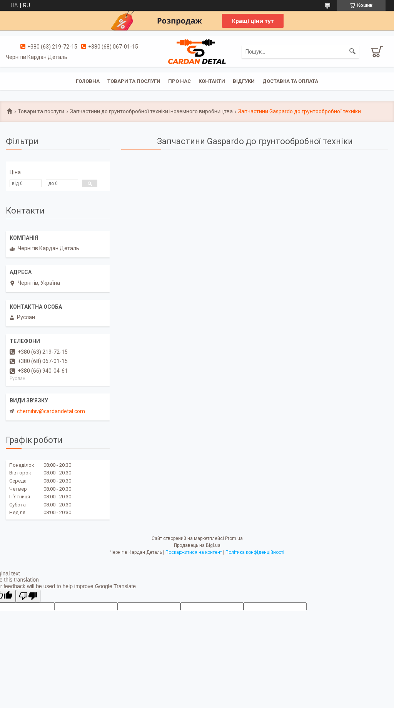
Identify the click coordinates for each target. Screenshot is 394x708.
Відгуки (244, 81)
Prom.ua (234, 538)
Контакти (212, 81)
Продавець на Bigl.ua (197, 545)
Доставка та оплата (290, 81)
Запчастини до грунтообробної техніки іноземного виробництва (151, 111)
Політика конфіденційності (254, 552)
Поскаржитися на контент (193, 552)
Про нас (179, 81)
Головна (88, 81)
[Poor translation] (28, 596)
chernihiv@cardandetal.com (51, 411)
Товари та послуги (133, 81)
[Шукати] (352, 51)
